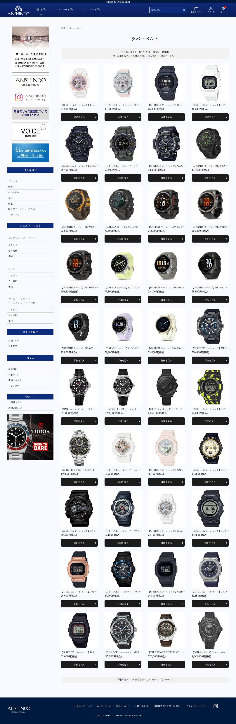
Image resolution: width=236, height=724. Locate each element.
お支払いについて (83, 706)
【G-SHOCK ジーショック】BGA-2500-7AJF (171, 530)
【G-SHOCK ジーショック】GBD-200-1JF (169, 104)
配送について (104, 706)
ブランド (12, 181)
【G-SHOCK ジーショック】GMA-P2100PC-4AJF (173, 469)
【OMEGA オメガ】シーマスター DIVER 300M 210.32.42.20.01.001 (96, 409)
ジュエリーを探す (65, 9)
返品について (122, 706)
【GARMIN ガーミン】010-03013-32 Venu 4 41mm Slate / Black (94, 348)
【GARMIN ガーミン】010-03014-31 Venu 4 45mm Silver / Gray (182, 287)
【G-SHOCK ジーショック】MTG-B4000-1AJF (129, 652)
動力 (10, 186)
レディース (13, 214)
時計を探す (41, 9)
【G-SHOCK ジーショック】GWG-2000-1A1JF (172, 165)
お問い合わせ (15, 407)
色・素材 (12, 250)
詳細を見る (79, 117)
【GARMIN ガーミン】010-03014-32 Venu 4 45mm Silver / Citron (139, 287)
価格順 (155, 51)
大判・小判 (13, 340)
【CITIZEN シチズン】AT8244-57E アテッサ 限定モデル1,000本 (94, 469)
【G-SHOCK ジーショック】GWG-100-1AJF (83, 165)
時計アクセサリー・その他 (21, 209)
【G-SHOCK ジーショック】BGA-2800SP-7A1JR (86, 104)
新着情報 (12, 368)
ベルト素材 (13, 192)
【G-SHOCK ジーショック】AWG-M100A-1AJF (129, 591)
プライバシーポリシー (197, 706)
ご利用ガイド (15, 402)
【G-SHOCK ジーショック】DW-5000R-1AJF (84, 652)
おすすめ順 (144, 51)
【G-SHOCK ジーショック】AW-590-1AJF (126, 530)
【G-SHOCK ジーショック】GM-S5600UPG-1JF (85, 591)
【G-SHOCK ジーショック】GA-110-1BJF (82, 530)
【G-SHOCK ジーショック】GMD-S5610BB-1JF (172, 591)
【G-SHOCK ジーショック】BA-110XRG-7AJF (128, 469)
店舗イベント (15, 380)
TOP (63, 28)
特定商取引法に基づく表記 (167, 706)
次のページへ (167, 55)
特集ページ (13, 374)
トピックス (13, 385)
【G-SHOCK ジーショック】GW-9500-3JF (126, 165)
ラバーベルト (75, 28)
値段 (10, 197)
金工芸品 (12, 346)
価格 (10, 256)
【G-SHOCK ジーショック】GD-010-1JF (212, 530)
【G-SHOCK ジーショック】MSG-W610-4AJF (128, 104)
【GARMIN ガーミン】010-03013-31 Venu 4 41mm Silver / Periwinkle (141, 348)
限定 (10, 203)
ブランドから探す (92, 9)
